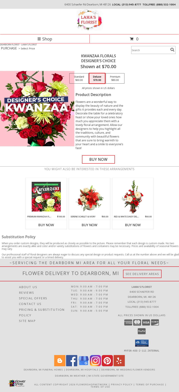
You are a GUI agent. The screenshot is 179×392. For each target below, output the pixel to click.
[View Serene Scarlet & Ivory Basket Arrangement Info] (89, 196)
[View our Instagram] (95, 365)
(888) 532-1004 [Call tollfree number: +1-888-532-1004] (166, 4)
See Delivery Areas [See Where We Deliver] (142, 274)
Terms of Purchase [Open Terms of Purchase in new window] (150, 384)
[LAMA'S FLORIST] (89, 29)
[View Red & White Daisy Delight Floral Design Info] (133, 196)
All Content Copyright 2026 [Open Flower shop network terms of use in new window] (55, 384)
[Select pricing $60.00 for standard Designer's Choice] (79, 78)
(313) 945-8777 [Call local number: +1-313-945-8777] (131, 4)
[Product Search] (150, 50)
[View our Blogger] (59, 365)
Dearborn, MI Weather (70, 375)
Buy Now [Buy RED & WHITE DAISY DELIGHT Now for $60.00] (133, 225)
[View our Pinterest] (107, 365)
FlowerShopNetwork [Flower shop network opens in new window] (92, 384)
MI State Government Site (106, 375)
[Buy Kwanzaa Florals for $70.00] (98, 159)
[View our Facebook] (71, 365)
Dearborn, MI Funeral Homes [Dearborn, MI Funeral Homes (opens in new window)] (43, 369)
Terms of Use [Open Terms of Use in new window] (100, 386)
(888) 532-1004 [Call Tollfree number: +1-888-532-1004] (149, 306)
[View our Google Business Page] (83, 365)
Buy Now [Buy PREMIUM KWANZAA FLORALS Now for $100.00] (46, 225)
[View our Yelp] (119, 365)
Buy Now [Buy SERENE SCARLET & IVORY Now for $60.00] (89, 225)
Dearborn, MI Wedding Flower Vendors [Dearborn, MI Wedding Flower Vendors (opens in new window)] (128, 369)
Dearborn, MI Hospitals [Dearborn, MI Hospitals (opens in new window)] (82, 369)
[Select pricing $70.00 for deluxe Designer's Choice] (97, 78)
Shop (44, 39)
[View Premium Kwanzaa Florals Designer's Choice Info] (46, 196)
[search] (172, 50)
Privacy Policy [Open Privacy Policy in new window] (122, 384)
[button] (142, 343)
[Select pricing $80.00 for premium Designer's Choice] (115, 78)
